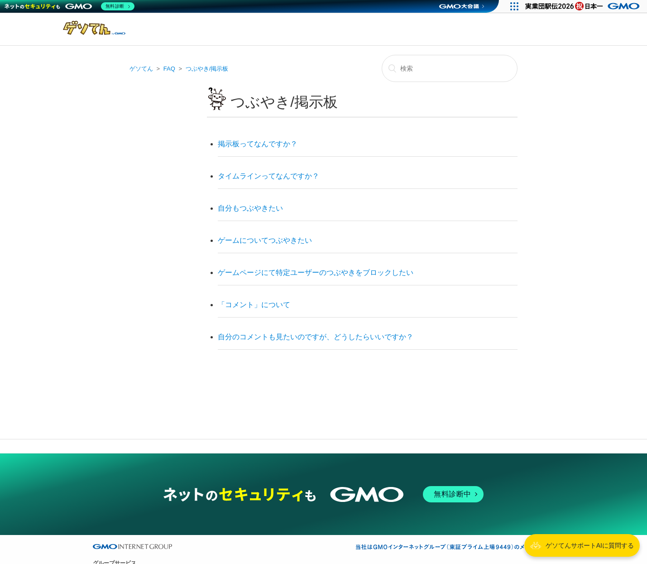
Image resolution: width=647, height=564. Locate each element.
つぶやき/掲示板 (207, 68)
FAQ (169, 68)
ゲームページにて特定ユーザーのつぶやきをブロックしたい (315, 272)
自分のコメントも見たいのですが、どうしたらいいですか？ (315, 337)
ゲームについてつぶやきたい (265, 240)
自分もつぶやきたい (250, 208)
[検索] (450, 68)
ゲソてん (141, 68)
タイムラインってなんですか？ (268, 176)
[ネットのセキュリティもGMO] (69, 6)
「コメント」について (254, 305)
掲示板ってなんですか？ (257, 144)
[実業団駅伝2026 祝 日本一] (584, 6)
